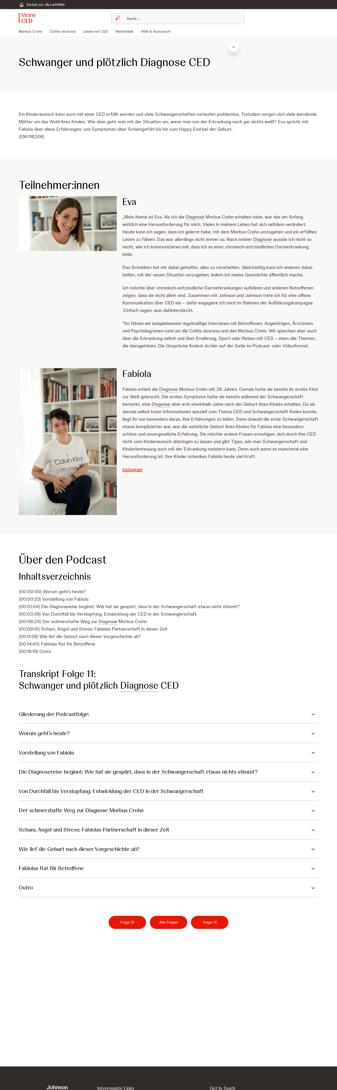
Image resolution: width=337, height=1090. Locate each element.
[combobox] (177, 18)
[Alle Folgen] (168, 922)
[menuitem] (32, 31)
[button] (30, 18)
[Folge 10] (127, 922)
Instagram (132, 469)
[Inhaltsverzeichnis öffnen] (326, 47)
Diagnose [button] (195, 217)
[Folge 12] (209, 922)
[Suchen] (180, 18)
